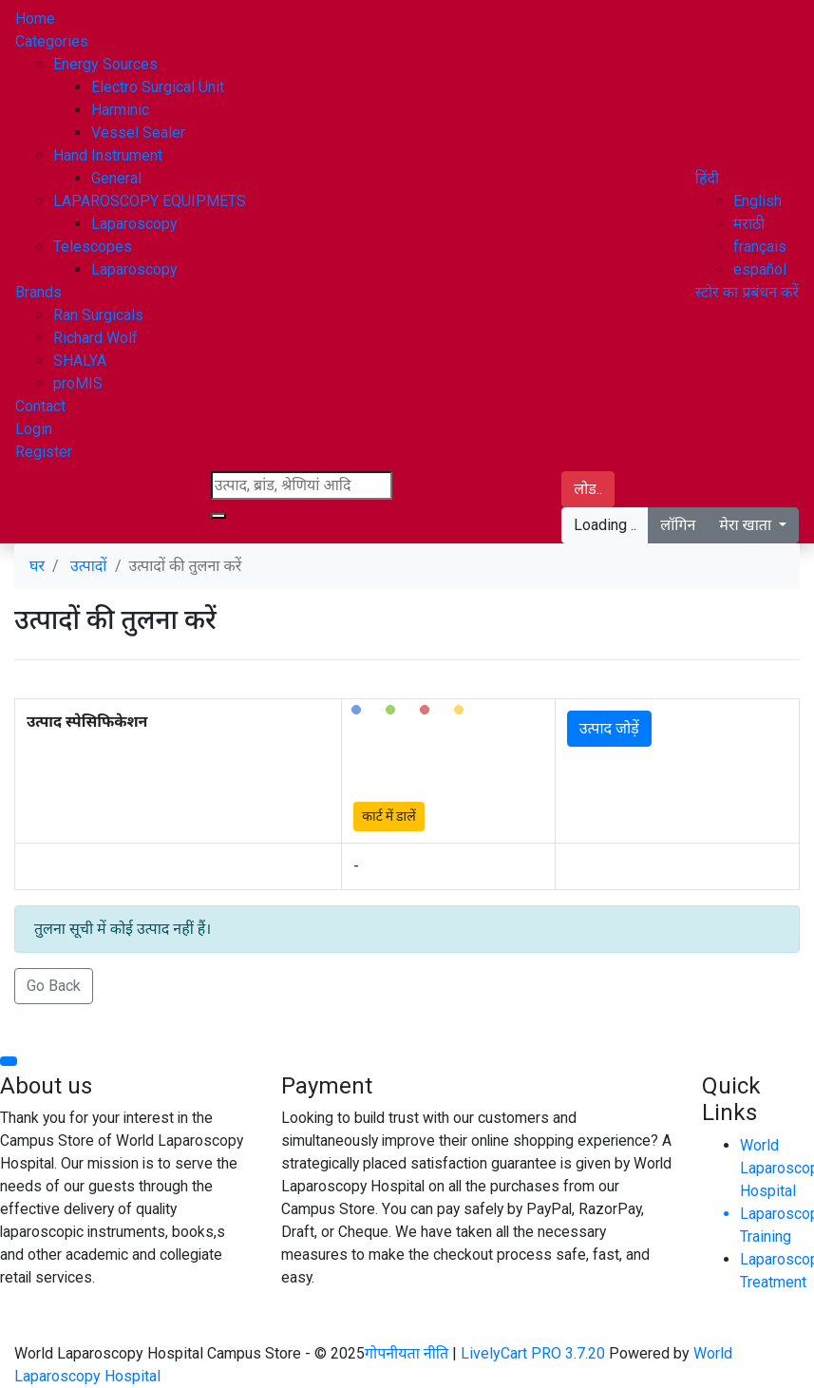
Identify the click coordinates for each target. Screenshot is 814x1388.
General (116, 178)
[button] (707, 178)
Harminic (120, 110)
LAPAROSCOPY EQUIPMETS (149, 201)
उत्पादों (88, 566)
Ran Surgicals (98, 315)
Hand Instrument (107, 155)
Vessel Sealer (138, 133)
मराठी (749, 224)
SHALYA (79, 361)
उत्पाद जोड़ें (609, 728)
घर (37, 566)
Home (35, 19)
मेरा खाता (747, 525)
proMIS (78, 383)
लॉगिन (677, 525)
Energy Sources (105, 64)
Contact (40, 406)
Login (33, 429)
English (757, 201)
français (759, 247)
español (759, 269)
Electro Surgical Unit (157, 87)
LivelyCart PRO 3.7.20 (533, 1353)
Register (43, 452)
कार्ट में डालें (388, 816)
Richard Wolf (95, 338)
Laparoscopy (134, 224)
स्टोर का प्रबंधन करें (747, 292)
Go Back (54, 986)
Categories (51, 41)
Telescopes (92, 247)
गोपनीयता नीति (408, 1353)
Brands (38, 292)
